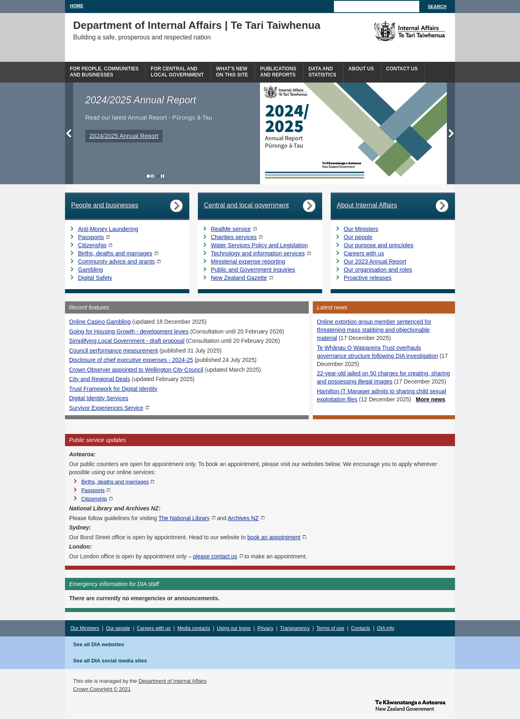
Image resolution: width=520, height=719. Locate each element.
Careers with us (364, 253)
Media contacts (194, 628)
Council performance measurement (113, 350)
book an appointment (274, 537)
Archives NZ (243, 518)
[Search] (376, 6)
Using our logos (234, 628)
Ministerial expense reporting (248, 261)
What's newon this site (232, 72)
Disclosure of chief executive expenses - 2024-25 (131, 360)
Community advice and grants (116, 261)
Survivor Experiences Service (106, 408)
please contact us (215, 556)
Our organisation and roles (378, 269)
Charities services (234, 237)
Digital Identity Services (98, 398)
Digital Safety (95, 278)
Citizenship (92, 245)
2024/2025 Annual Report (123, 135)
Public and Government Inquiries (253, 269)
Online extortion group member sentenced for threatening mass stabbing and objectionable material (374, 329)
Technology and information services (258, 253)
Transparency (295, 628)
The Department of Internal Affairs (391, 31)
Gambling (90, 269)
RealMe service (231, 229)
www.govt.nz (410, 705)
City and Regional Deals (99, 379)
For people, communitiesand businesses (104, 72)
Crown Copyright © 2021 (102, 689)
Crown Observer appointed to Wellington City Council (136, 369)
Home (76, 5)
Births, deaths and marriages (115, 253)
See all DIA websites (98, 644)
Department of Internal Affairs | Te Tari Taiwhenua (197, 25)
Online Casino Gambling (100, 321)
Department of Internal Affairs (173, 681)
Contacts (360, 628)
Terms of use (330, 628)
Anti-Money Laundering (108, 229)
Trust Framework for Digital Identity (113, 389)
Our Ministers (361, 229)
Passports (91, 237)
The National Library (184, 518)
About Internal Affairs (367, 205)
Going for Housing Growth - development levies (128, 331)
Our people (358, 237)
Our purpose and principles (379, 245)
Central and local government (246, 205)
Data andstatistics (322, 72)
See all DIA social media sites (110, 661)
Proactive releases (368, 278)
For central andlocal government (177, 72)
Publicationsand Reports (278, 72)
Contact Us (402, 69)
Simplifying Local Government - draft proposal (126, 341)
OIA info (385, 628)
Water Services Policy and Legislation (259, 245)
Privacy (265, 628)
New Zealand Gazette (239, 278)
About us (361, 69)
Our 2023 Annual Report (375, 261)
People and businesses (104, 205)
